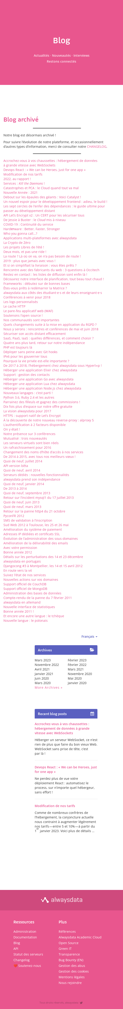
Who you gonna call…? (20, 233)
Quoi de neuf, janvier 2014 (23, 484)
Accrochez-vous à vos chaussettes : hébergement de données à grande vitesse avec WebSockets (50, 162)
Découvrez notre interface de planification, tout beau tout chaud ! (53, 279)
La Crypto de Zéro (16, 242)
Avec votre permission (20, 547)
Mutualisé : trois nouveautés (25, 438)
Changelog (21, 960)
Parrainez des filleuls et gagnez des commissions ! (41, 402)
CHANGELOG (96, 146)
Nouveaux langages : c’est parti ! (28, 393)
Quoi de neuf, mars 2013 (22, 506)
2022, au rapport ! (17, 179)
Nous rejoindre (70, 983)
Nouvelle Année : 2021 (20, 192)
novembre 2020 (80, 674)
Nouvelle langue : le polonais (25, 620)
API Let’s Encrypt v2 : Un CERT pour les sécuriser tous (43, 215)
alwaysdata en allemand (22, 602)
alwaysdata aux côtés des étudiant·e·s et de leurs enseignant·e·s (52, 292)
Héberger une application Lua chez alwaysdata (39, 384)
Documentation (25, 937)
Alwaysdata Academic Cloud (80, 937)
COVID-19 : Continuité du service (28, 224)
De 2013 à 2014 (15, 488)
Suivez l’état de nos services (24, 575)
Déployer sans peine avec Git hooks (30, 352)
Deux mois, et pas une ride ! (24, 252)
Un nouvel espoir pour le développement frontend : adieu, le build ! (55, 201)
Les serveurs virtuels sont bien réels (31, 443)
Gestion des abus (72, 965)
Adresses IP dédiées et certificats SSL (31, 534)
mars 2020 (43, 683)
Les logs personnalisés (20, 302)
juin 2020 (42, 678)
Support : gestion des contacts (26, 374)
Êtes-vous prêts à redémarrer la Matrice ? (35, 288)
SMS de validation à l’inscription (27, 520)
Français (89, 636)
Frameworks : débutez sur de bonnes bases (36, 283)
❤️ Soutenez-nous (27, 965)
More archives (47, 687)
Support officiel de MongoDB (25, 588)
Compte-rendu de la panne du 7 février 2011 (37, 598)
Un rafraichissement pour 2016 (27, 447)
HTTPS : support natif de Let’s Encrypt (32, 415)
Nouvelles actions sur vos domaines (30, 579)
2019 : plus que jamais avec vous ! (29, 261)
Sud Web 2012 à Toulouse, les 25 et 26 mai (36, 525)
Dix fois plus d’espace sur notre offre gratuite (37, 406)
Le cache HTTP (14, 306)
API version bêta (15, 466)
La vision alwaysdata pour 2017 (27, 411)
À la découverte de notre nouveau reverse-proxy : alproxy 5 (48, 420)
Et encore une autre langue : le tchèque (33, 616)
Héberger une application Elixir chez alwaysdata (40, 370)
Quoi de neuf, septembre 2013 (26, 493)
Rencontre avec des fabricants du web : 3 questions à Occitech (51, 270)
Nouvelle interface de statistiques (29, 607)
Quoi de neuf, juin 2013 (21, 502)
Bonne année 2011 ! (18, 611)
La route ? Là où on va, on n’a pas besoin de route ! (42, 256)
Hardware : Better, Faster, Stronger (31, 229)
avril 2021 (42, 669)
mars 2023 (43, 660)
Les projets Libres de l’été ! (23, 247)
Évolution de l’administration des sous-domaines (40, 538)
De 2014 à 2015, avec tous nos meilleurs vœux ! (39, 456)
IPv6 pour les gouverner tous (25, 356)
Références (67, 931)
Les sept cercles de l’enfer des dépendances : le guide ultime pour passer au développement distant (54, 208)
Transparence (69, 954)
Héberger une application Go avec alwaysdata (38, 379)
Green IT (65, 948)
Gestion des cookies (74, 971)
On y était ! (11, 429)
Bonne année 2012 (17, 552)
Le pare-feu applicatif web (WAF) (28, 311)
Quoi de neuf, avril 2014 (21, 470)
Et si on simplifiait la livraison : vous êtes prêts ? (39, 265)
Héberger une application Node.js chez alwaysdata (42, 388)
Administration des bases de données (32, 593)
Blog (16, 943)
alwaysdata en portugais (22, 561)
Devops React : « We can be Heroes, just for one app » (44, 170)
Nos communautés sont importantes (31, 320)
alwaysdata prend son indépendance (31, 479)
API (15, 948)
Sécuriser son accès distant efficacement (34, 333)
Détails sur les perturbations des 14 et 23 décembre (43, 557)
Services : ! (24, 183)
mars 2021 (76, 669)
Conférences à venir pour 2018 (26, 297)
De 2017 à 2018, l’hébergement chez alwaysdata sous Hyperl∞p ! (52, 365)
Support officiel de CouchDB (24, 584)
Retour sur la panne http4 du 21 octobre (34, 511)
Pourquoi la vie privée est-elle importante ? (36, 361)
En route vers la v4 (17, 570)
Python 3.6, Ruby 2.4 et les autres (28, 397)
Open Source (69, 943)
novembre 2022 (47, 664)
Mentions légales (72, 977)
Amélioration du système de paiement (32, 529)
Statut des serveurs (28, 954)
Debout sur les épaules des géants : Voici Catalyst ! (42, 197)
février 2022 (77, 664)
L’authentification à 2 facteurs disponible (34, 425)
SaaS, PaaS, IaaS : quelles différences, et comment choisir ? (48, 338)
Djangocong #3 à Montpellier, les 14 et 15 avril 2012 (43, 566)
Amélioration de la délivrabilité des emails (35, 543)
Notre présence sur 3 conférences (29, 434)
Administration (24, 931)
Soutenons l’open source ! (23, 315)
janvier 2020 (77, 683)
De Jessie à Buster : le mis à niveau (34, 220)
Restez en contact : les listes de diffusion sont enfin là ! (45, 274)
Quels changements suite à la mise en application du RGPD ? (50, 324)
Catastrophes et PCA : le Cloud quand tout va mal (41, 188)
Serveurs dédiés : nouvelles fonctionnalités (36, 475)
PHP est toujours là (17, 347)
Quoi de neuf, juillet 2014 (22, 461)
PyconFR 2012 (13, 516)
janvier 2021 (44, 674)
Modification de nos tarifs (22, 174)
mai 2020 (75, 678)
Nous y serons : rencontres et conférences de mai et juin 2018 (50, 329)
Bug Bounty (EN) (71, 960)
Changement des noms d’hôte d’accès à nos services (43, 452)
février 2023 (77, 660)
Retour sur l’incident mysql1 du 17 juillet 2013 (38, 497)
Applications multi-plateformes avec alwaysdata (40, 238)
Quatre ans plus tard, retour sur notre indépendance (44, 343)
